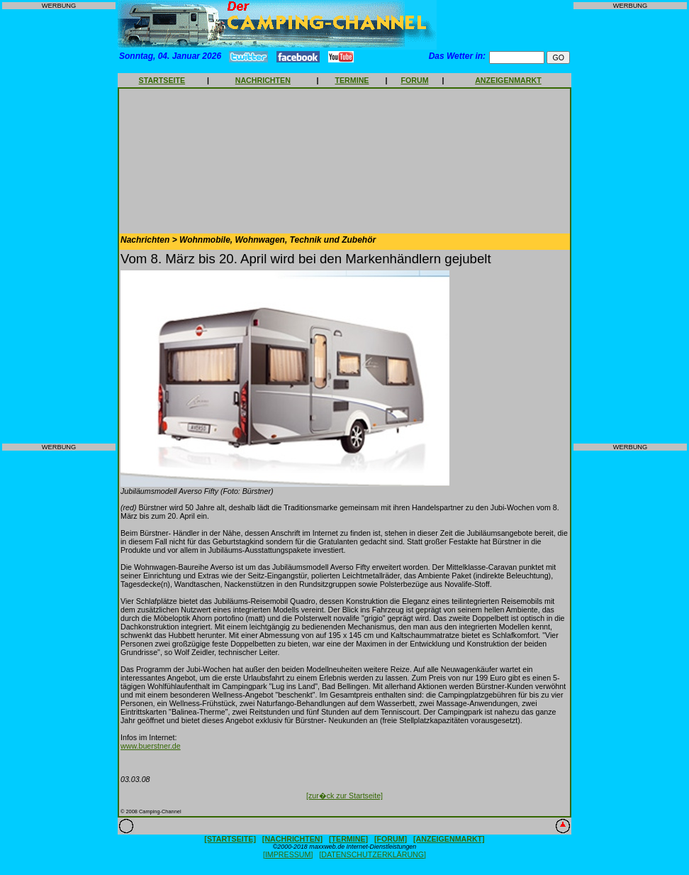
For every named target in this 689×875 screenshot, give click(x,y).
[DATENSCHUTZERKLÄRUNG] (372, 854)
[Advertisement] (59, 226)
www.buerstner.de (151, 746)
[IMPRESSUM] (288, 854)
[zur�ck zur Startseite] (344, 795)
